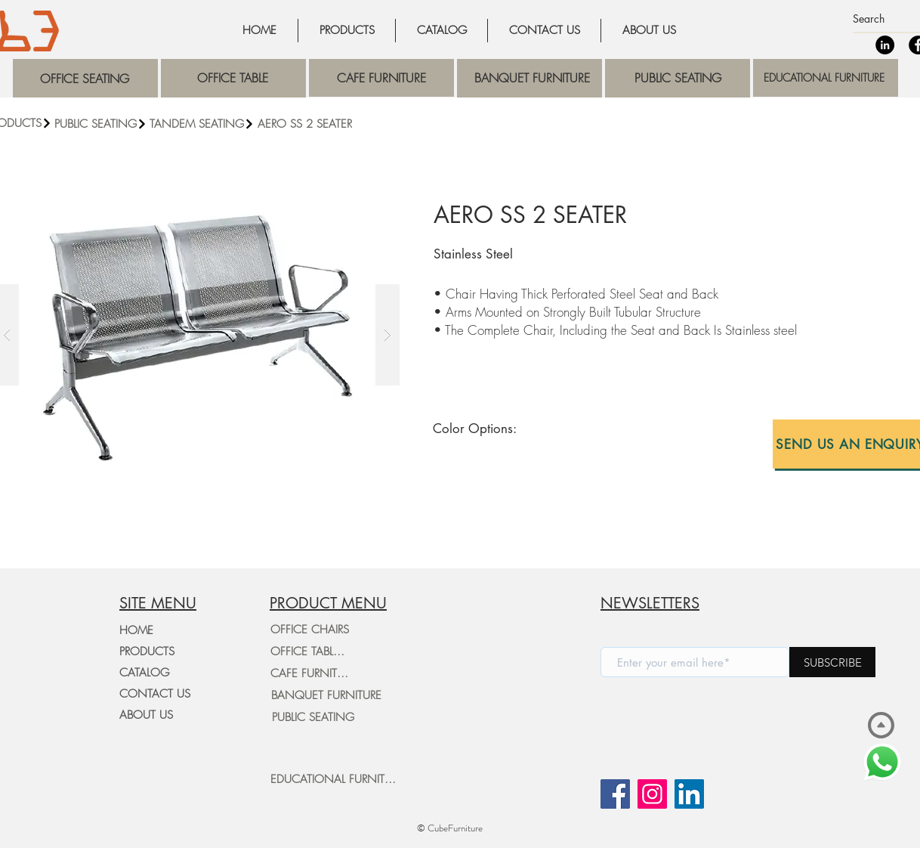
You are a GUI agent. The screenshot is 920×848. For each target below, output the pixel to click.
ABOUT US (146, 715)
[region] (85, 78)
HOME (136, 630)
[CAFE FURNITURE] (313, 673)
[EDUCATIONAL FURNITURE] (336, 779)
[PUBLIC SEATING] (101, 124)
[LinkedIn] (884, 45)
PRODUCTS (146, 651)
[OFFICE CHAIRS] (310, 629)
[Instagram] (652, 794)
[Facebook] (615, 794)
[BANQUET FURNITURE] (326, 695)
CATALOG (144, 672)
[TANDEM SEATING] (203, 124)
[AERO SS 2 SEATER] (362, 124)
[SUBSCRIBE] (832, 662)
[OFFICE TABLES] (307, 651)
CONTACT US (154, 693)
